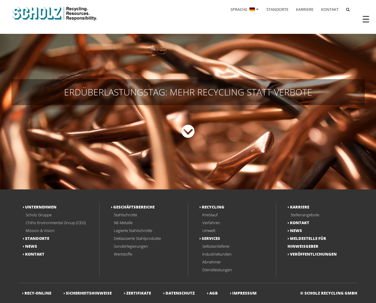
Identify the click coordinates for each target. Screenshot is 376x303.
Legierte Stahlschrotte (133, 230)
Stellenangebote (305, 215)
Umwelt (208, 230)
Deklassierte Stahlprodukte (137, 238)
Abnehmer (211, 262)
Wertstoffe (123, 254)
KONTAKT (330, 9)
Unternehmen (40, 207)
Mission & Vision (40, 230)
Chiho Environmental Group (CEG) (56, 222)
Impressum (244, 293)
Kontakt (34, 254)
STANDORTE (277, 9)
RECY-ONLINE (37, 293)
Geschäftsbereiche (134, 207)
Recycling (213, 207)
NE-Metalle (123, 222)
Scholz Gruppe (39, 215)
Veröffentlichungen (313, 254)
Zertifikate (138, 293)
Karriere (299, 207)
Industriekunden (217, 254)
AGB (213, 293)
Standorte (37, 238)
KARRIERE (304, 9)
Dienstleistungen (217, 269)
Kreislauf (210, 215)
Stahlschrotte (125, 215)
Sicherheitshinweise (89, 293)
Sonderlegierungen (131, 246)
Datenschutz (180, 293)
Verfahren (211, 222)
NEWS (31, 246)
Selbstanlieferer (216, 246)
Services (211, 238)
